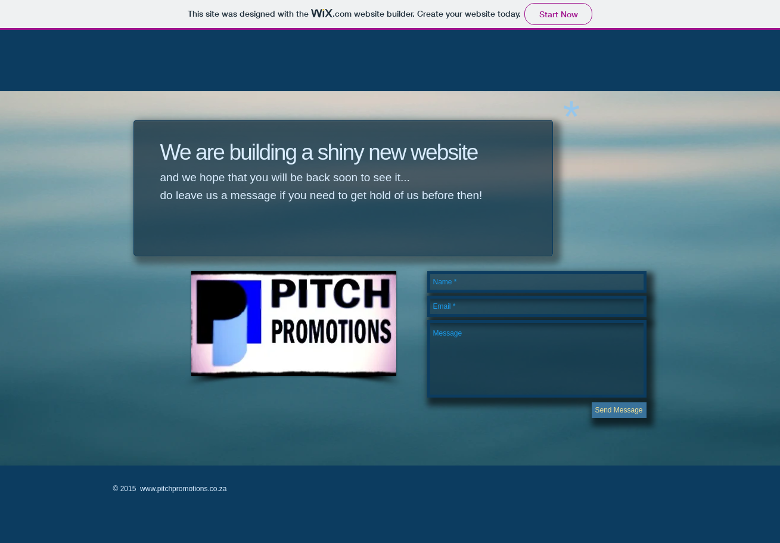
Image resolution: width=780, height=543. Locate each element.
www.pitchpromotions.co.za (183, 489)
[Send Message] (619, 410)
